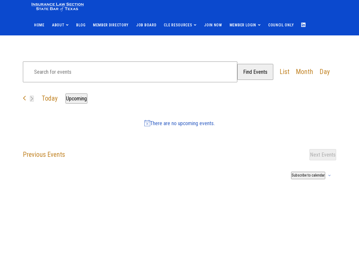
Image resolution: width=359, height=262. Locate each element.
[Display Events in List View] (284, 72)
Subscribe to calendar (308, 175)
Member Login (243, 25)
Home (39, 25)
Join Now (213, 25)
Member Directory (111, 25)
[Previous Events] (24, 98)
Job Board (146, 25)
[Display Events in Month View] (304, 72)
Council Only (281, 25)
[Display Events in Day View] (325, 72)
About (58, 25)
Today (50, 98)
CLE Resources (178, 25)
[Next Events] (32, 99)
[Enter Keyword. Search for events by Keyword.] (130, 72)
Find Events (255, 72)
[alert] (179, 123)
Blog (80, 25)
